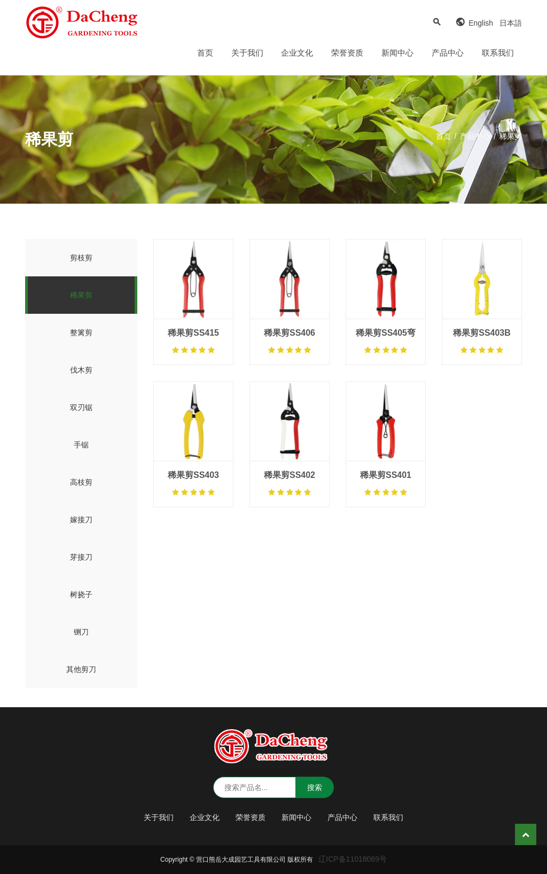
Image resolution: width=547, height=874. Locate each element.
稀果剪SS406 (289, 332)
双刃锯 (81, 407)
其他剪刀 (81, 669)
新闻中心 (397, 52)
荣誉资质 (347, 52)
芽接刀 (81, 557)
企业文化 (297, 52)
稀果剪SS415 (193, 332)
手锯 (81, 444)
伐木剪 (81, 370)
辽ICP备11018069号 (352, 859)
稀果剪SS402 (289, 474)
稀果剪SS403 (193, 474)
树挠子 (81, 594)
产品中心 (448, 52)
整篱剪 (81, 332)
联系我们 (498, 52)
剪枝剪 (81, 257)
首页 (205, 52)
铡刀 (81, 632)
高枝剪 (81, 482)
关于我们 (247, 52)
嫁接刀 (81, 519)
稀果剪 (81, 295)
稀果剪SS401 (385, 474)
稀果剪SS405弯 (386, 332)
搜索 (314, 787)
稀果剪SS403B (482, 332)
